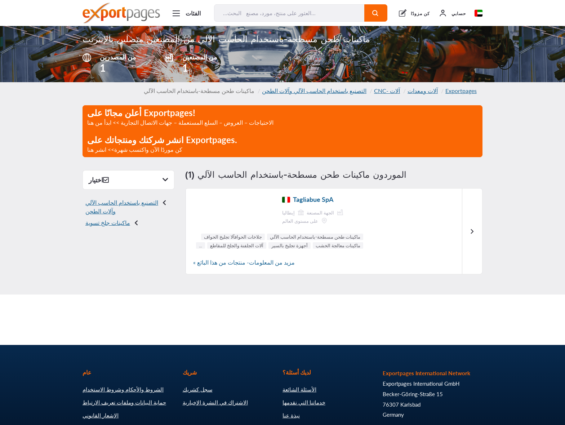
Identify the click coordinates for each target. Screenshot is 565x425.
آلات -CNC (387, 90)
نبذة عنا (291, 415)
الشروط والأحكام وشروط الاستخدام (123, 389)
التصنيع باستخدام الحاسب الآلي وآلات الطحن (314, 90)
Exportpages (461, 90)
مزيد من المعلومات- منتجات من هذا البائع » (244, 262)
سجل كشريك (198, 389)
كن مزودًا (420, 13)
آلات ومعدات (423, 90)
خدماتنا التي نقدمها (303, 402)
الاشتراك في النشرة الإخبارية (215, 402)
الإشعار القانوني (101, 415)
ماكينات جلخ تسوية (107, 222)
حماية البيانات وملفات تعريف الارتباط (124, 402)
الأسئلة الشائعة (299, 389)
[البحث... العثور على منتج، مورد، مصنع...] (289, 13)
